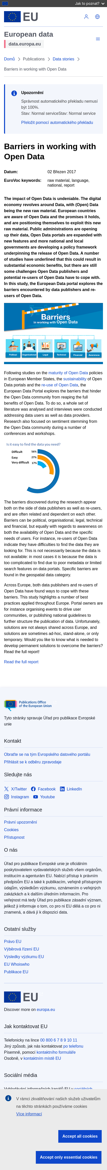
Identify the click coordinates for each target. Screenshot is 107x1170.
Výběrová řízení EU (21, 949)
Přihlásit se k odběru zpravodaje (33, 762)
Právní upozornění (20, 822)
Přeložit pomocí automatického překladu (57, 122)
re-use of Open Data (60, 385)
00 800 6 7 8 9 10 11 (58, 1040)
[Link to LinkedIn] (71, 789)
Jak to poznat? (89, 3)
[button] (97, 16)
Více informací (29, 1114)
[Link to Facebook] (43, 789)
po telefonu (73, 1046)
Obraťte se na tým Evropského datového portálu (47, 754)
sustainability (75, 379)
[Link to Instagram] (16, 797)
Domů (9, 59)
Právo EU (12, 941)
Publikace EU (16, 972)
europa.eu (46, 1009)
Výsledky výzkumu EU (24, 957)
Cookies (11, 830)
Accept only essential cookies (68, 1157)
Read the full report (21, 662)
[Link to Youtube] (44, 797)
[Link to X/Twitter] (15, 789)
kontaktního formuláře (56, 1052)
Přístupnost (14, 837)
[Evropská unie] (42, 16)
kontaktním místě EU (42, 1058)
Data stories (63, 59)
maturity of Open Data (68, 373)
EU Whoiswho (16, 964)
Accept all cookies (80, 1136)
